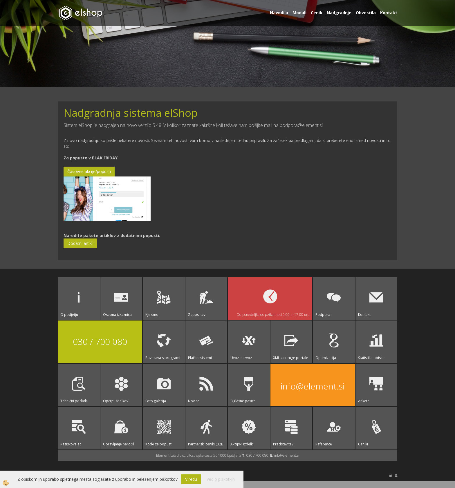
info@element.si (312, 386)
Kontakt (388, 12)
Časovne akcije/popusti (89, 171)
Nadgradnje (339, 12)
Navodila (279, 12)
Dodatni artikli (80, 243)
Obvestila (366, 12)
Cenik (316, 12)
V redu (191, 479)
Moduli (299, 12)
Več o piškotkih (221, 479)
